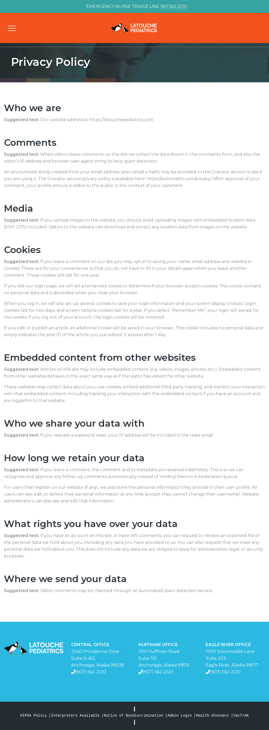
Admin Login (180, 715)
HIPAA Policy (33, 715)
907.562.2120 (174, 6)
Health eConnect (212, 715)
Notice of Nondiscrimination (133, 715)
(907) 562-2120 (90, 671)
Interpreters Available (75, 715)
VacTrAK (241, 715)
